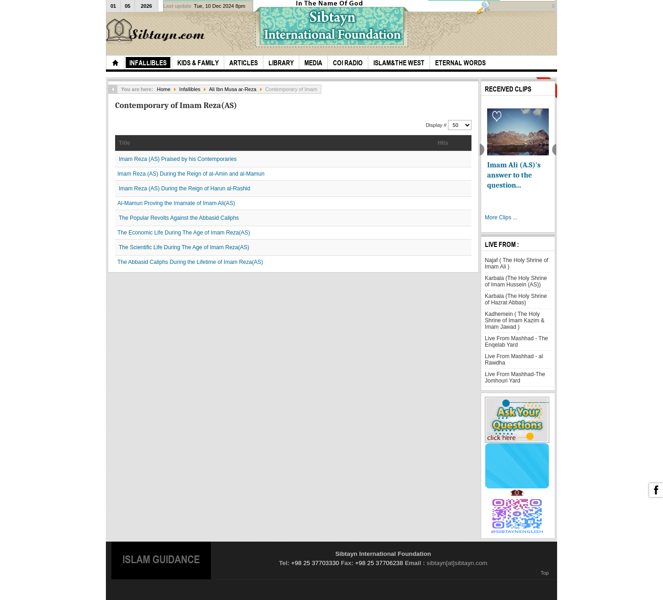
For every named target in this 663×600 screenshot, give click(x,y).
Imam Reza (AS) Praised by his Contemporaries (178, 159)
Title (124, 143)
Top (545, 573)
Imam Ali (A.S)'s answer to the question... (514, 175)
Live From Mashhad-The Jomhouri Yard (515, 377)
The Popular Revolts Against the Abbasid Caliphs (179, 218)
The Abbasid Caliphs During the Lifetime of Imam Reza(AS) (190, 262)
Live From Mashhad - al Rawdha (514, 359)
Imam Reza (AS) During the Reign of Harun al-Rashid (184, 188)
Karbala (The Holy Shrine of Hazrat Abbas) (516, 299)
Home (163, 89)
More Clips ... (501, 217)
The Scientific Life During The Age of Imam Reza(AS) (184, 247)
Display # (437, 125)
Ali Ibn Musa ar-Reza (232, 89)
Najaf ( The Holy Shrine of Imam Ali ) (516, 263)
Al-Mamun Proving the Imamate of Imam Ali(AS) (176, 203)
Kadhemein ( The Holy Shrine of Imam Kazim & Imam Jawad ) (514, 320)
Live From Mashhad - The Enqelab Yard (516, 341)
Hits (443, 143)
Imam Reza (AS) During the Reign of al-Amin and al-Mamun (190, 174)
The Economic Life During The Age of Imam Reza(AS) (183, 232)
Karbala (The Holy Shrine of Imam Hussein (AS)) (516, 281)
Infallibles (189, 89)
